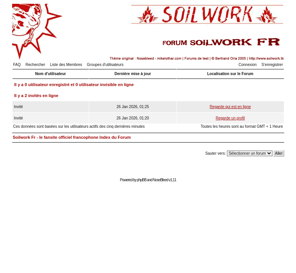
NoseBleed (160, 180)
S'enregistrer (272, 65)
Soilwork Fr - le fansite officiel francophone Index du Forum (72, 137)
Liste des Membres (66, 65)
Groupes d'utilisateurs (105, 65)
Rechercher (35, 65)
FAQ (17, 65)
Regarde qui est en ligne (230, 107)
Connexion (248, 65)
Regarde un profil (230, 118)
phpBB (141, 180)
